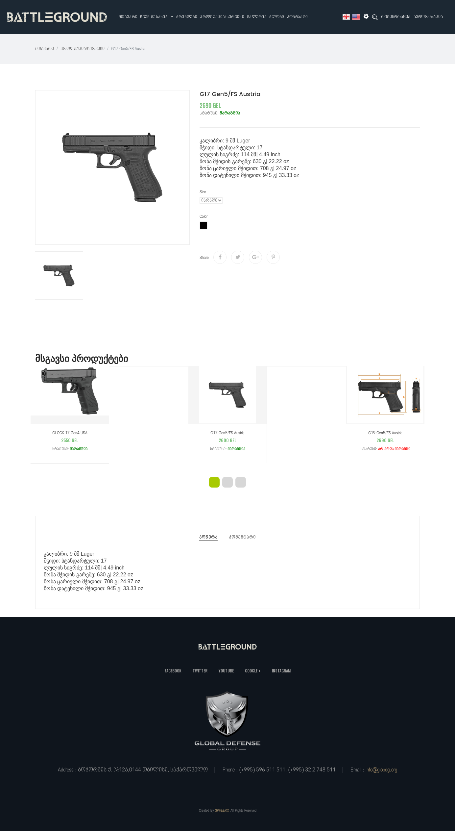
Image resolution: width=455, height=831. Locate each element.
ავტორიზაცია (428, 16)
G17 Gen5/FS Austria (227, 442)
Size (203, 191)
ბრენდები (187, 17)
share (204, 257)
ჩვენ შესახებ (157, 16)
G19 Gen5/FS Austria (385, 442)
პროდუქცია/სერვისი (222, 17)
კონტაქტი (297, 17)
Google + (253, 670)
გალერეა (257, 17)
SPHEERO (222, 810)
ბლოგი (276, 17)
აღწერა (208, 537)
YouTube (226, 670)
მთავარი (128, 17)
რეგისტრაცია (395, 16)
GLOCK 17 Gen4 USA (69, 442)
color (203, 216)
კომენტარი (242, 537)
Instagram (281, 670)
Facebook (173, 670)
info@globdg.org (381, 770)
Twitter (200, 670)
